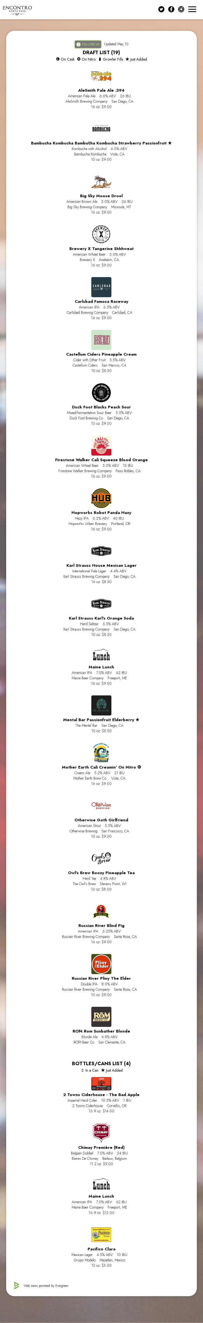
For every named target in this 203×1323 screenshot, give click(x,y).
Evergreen (61, 1285)
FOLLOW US (88, 44)
